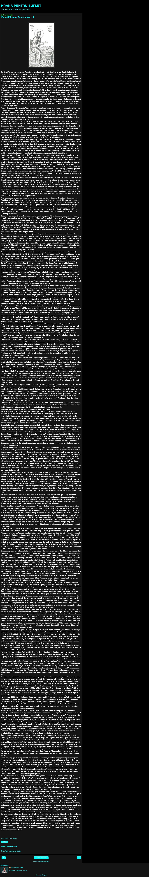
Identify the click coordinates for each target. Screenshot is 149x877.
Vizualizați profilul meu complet (18, 870)
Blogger (44, 875)
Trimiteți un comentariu (11, 851)
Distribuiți (4, 841)
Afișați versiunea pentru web (41, 861)
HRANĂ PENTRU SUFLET (21, 5)
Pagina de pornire (41, 857)
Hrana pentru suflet (17, 867)
